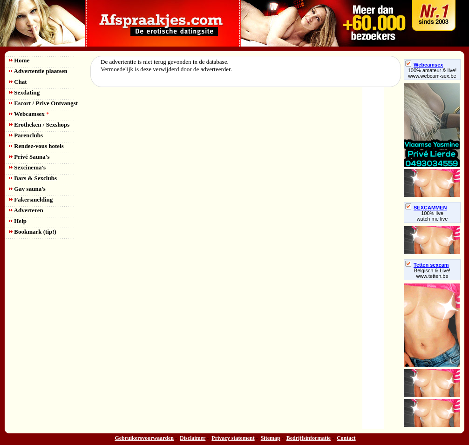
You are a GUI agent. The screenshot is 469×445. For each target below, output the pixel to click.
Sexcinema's (27, 167)
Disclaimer (192, 438)
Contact (346, 438)
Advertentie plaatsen (38, 70)
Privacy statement (232, 438)
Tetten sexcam (427, 265)
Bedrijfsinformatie (308, 438)
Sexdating (24, 92)
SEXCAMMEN (426, 207)
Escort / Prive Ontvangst (43, 103)
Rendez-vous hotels (36, 145)
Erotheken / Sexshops (39, 124)
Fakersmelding (31, 199)
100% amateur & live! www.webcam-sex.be (432, 73)
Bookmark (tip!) (32, 231)
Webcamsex (29, 113)
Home (19, 60)
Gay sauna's (27, 188)
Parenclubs (26, 135)
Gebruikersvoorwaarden (144, 438)
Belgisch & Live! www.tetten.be (432, 273)
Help (18, 220)
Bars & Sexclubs (33, 178)
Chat (18, 81)
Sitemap (270, 438)
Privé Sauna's (29, 156)
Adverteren (26, 210)
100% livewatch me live (432, 216)
